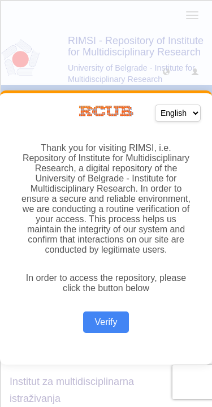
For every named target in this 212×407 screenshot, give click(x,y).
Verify (105, 322)
